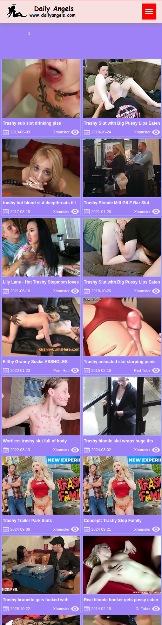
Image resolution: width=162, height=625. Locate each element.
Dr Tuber (148, 608)
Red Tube (147, 370)
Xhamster (66, 132)
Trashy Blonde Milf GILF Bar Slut (116, 202)
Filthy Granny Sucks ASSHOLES (35, 361)
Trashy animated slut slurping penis (120, 361)
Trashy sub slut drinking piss (32, 123)
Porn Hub (66, 370)
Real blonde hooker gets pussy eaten (121, 599)
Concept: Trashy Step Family (113, 520)
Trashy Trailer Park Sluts (27, 520)
